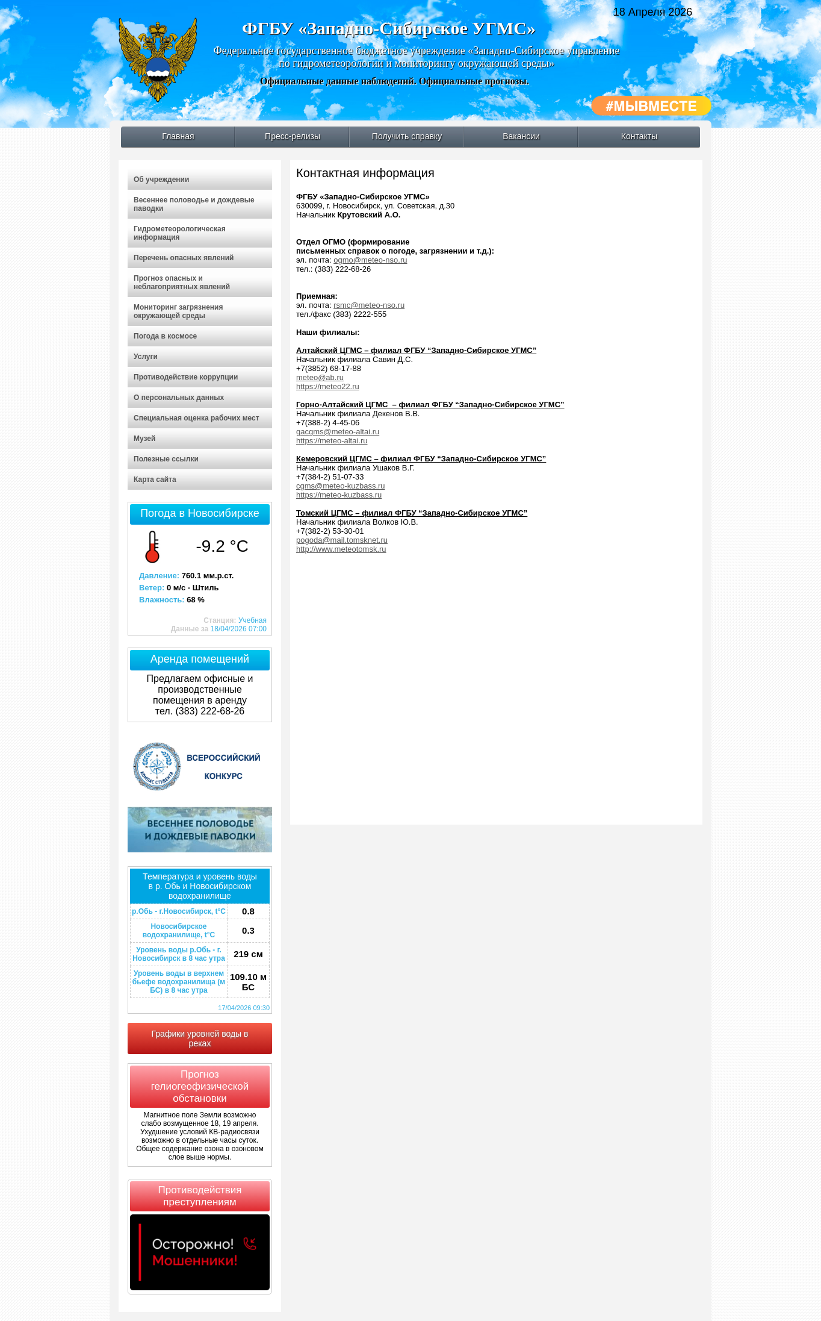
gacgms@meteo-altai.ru (337, 431)
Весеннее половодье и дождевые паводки (194, 204)
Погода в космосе (165, 336)
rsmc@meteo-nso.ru (368, 305)
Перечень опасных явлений (184, 258)
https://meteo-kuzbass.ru (339, 494)
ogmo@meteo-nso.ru (370, 259)
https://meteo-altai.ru (332, 440)
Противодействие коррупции (186, 377)
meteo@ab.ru (320, 377)
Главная (178, 136)
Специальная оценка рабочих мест (196, 418)
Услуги (146, 356)
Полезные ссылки (166, 459)
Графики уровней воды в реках (200, 1038)
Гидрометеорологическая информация (180, 233)
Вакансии (521, 136)
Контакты (639, 136)
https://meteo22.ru (327, 386)
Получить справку (407, 136)
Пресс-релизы (292, 136)
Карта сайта (155, 479)
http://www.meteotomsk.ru (341, 549)
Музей (144, 438)
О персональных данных (179, 397)
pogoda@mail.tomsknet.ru (342, 540)
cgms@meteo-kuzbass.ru (340, 485)
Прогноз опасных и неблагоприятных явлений (182, 282)
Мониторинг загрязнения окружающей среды (178, 311)
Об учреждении (161, 179)
